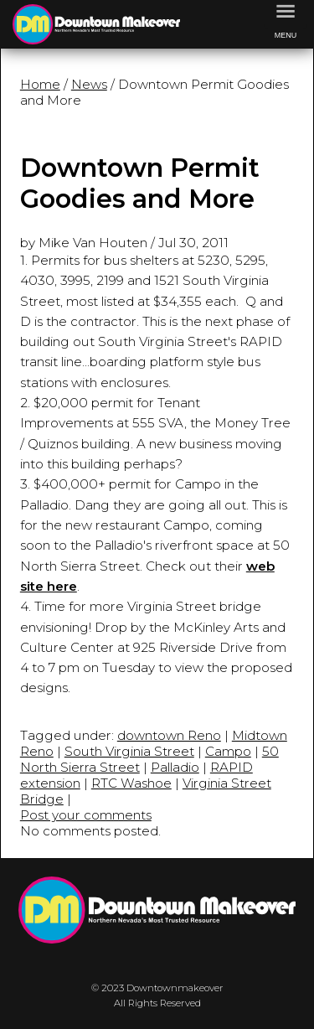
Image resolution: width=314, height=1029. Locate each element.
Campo (228, 751)
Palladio (175, 767)
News (89, 84)
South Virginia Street (129, 751)
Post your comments (86, 815)
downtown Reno (169, 735)
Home (40, 84)
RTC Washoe (131, 783)
